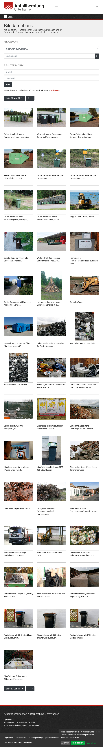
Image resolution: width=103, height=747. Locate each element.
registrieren (55, 90)
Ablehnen (65, 743)
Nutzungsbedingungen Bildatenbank (44, 738)
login (8, 84)
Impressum (8, 738)
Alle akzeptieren (78, 743)
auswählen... (92, 743)
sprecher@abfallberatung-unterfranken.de (21, 725)
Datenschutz (21, 738)
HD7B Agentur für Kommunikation (18, 742)
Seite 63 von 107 (14, 98)
